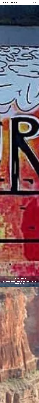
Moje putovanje (10, 3)
